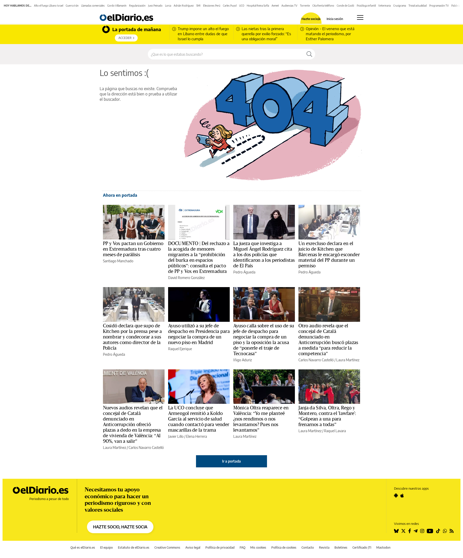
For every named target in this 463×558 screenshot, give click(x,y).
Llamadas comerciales (93, 5)
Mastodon (383, 547)
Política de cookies (283, 547)
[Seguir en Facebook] (409, 531)
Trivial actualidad (417, 5)
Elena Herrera (196, 436)
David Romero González (186, 277)
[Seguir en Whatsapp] (445, 531)
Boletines (340, 547)
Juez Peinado (155, 5)
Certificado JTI (361, 547)
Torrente (305, 5)
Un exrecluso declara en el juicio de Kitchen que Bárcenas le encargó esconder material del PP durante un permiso (329, 254)
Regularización (137, 5)
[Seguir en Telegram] (416, 531)
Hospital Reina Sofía (258, 5)
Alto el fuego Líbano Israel (48, 5)
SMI (198, 5)
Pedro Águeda (244, 272)
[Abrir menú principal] (360, 17)
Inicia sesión (335, 19)
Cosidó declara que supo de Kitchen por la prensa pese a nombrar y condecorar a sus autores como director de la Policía (132, 337)
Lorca (168, 5)
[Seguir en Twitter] (403, 531)
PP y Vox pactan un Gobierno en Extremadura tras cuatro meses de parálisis (133, 249)
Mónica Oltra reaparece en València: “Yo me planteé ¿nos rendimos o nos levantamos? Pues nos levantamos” (261, 419)
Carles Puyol (230, 5)
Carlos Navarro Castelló (316, 360)
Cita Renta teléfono (323, 5)
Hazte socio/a (310, 19)
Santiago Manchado (118, 261)
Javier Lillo (176, 436)
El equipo (106, 547)
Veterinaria (384, 5)
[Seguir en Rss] (452, 531)
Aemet (275, 5)
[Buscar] (309, 54)
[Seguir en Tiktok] (438, 531)
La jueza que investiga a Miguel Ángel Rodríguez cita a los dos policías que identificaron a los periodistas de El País (264, 254)
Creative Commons (167, 547)
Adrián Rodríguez (184, 5)
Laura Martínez (347, 360)
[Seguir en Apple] (402, 495)
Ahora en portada (120, 195)
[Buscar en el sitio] (226, 54)
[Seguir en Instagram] (422, 531)
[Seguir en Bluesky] (396, 531)
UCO (241, 5)
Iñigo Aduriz (242, 360)
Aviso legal (192, 547)
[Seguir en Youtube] (430, 531)
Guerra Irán (72, 5)
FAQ (242, 547)
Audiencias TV (289, 5)
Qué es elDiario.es (82, 547)
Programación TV (439, 5)
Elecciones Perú (211, 5)
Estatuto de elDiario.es (133, 547)
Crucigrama (399, 5)
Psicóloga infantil (366, 5)
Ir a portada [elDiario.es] (231, 461)
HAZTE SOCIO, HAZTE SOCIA (120, 526)
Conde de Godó (345, 5)
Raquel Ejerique (180, 349)
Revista (324, 547)
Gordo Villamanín (117, 5)
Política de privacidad (220, 547)
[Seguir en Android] (396, 495)
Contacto (307, 547)
